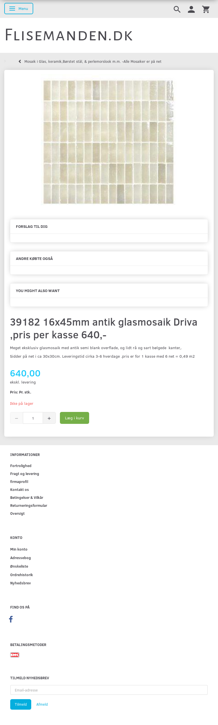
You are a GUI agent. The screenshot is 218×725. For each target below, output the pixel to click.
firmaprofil (19, 481)
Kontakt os (19, 489)
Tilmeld (21, 704)
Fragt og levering (24, 473)
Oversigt (17, 513)
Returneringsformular (28, 505)
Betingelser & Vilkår (26, 497)
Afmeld (42, 704)
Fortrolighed (21, 465)
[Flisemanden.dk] (68, 35)
